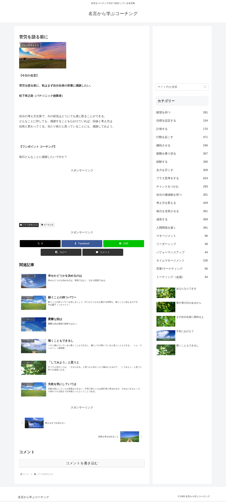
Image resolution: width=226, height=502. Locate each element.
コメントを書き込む (82, 464)
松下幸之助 (47, 225)
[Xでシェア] (40, 243)
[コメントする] (102, 252)
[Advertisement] (82, 195)
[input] (182, 86)
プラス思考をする (29, 225)
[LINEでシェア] (123, 243)
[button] (61, 252)
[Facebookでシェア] (82, 243)
